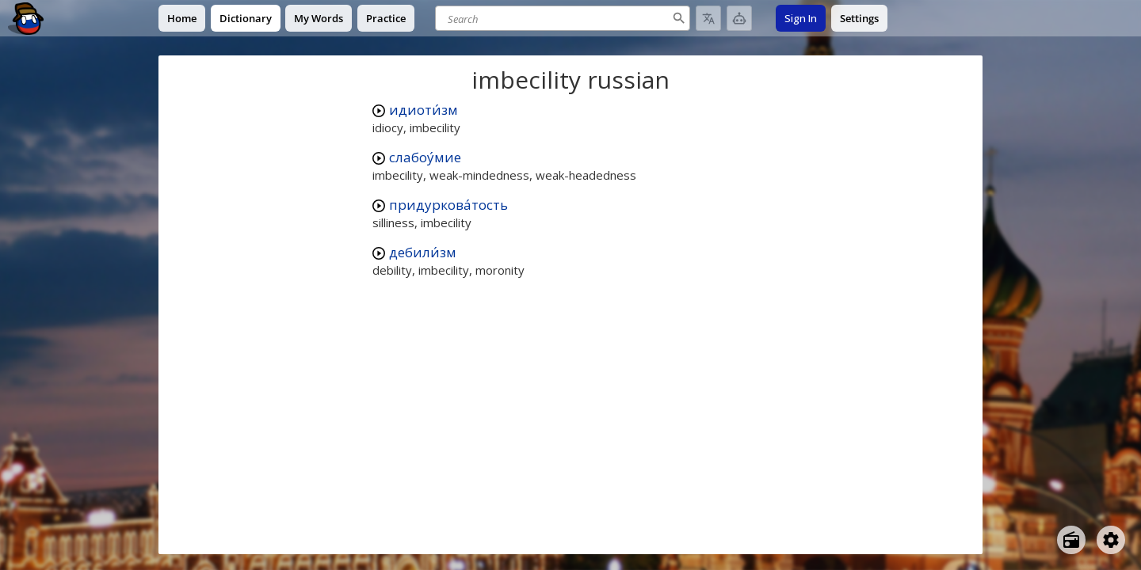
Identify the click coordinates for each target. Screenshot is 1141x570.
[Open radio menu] (1071, 540)
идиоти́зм (423, 110)
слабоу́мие (425, 157)
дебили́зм (422, 252)
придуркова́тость (448, 205)
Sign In (800, 18)
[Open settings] (1111, 540)
